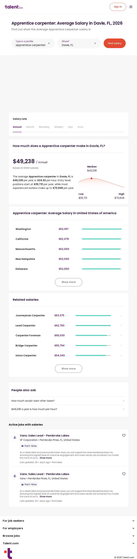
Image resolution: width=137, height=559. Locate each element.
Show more (46, 458)
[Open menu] (131, 7)
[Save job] (124, 435)
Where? (65, 41)
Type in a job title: (25, 41)
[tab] (17, 128)
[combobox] (31, 45)
